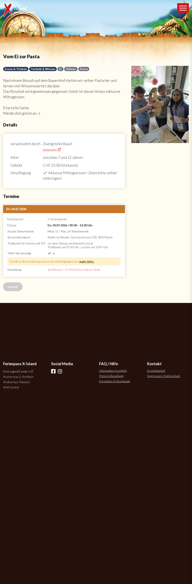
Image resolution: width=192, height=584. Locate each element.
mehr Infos (86, 261)
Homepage (50, 149)
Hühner (71, 69)
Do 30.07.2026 (16, 209)
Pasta (84, 69)
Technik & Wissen (43, 69)
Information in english (113, 370)
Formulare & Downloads (114, 381)
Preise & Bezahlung (111, 376)
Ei (60, 69)
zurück (13, 287)
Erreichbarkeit (156, 370)
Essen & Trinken (16, 69)
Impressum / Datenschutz (163, 376)
